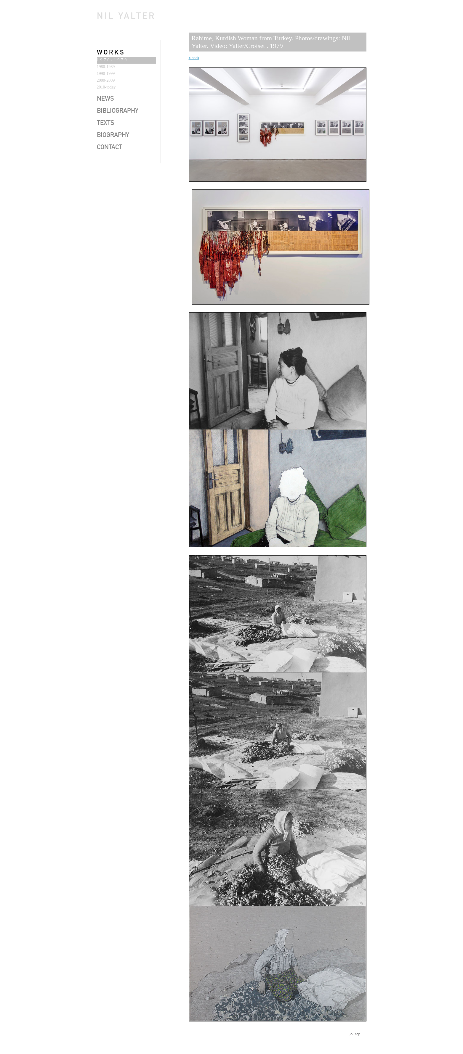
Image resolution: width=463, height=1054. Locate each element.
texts (105, 123)
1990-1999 (106, 73)
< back (194, 58)
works (111, 53)
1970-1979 (112, 60)
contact (109, 147)
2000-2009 (106, 80)
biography (113, 135)
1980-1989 (106, 67)
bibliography (117, 111)
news (105, 99)
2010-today (106, 87)
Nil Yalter (126, 17)
